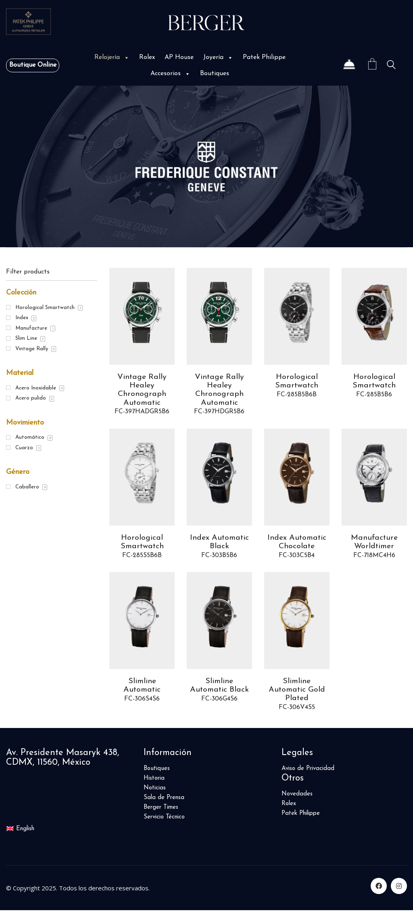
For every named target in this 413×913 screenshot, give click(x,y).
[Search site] (391, 66)
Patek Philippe (264, 57)
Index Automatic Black (219, 543)
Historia (154, 781)
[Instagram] (399, 889)
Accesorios (170, 73)
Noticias (155, 791)
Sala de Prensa (164, 801)
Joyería (218, 57)
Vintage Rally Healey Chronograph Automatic (142, 390)
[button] (125, 57)
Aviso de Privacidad (308, 772)
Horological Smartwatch (296, 381)
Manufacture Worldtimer (374, 543)
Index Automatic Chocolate (296, 543)
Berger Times (161, 811)
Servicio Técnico (164, 820)
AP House (179, 57)
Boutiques (214, 73)
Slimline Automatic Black (219, 687)
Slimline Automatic (142, 687)
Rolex (147, 57)
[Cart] (372, 65)
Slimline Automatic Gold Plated (296, 692)
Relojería (111, 57)
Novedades (297, 797)
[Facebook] (379, 889)
